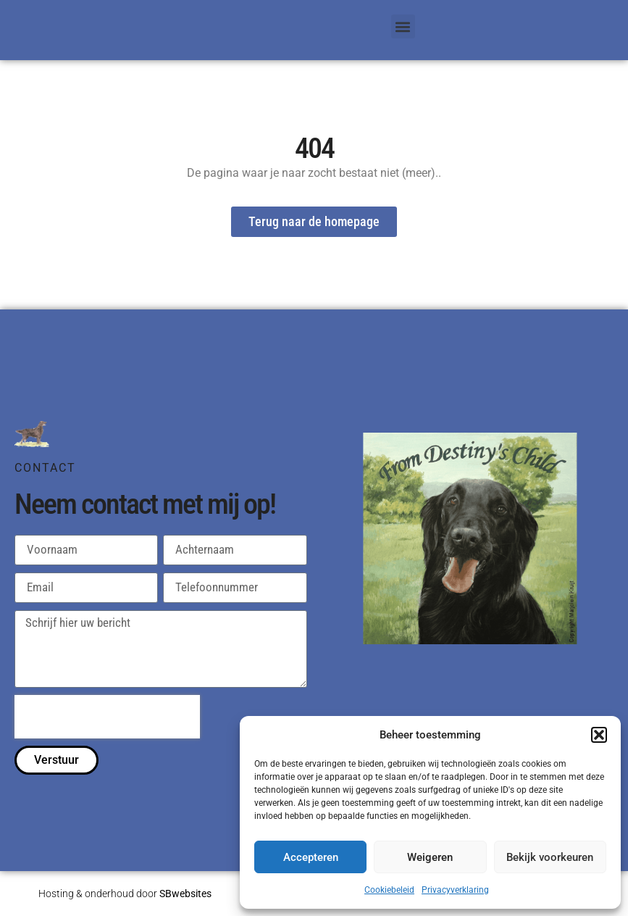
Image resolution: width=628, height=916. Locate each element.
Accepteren (310, 857)
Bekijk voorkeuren (549, 857)
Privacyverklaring (455, 890)
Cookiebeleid (389, 890)
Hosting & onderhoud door (125, 894)
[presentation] (107, 717)
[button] (599, 735)
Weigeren (430, 857)
